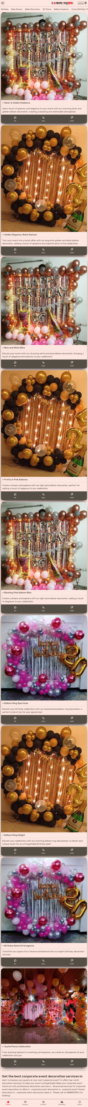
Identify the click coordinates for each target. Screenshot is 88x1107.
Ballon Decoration (32, 9)
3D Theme (47, 9)
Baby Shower (16, 9)
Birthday (5, 9)
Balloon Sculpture (61, 9)
